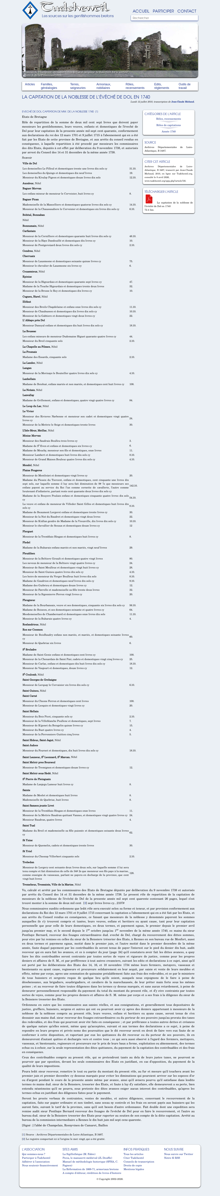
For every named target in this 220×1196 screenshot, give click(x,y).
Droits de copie (133, 1165)
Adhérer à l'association (36, 1161)
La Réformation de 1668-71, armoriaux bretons (91, 1169)
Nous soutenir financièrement (40, 1165)
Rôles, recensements (135, 86)
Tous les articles (133, 1154)
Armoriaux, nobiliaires (103, 86)
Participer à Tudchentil (36, 1158)
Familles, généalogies (49, 86)
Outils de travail (185, 86)
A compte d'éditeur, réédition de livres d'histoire (92, 1173)
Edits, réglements (161, 86)
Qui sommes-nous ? (33, 1154)
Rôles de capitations (168, 125)
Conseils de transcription (139, 1161)
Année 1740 (169, 131)
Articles (30, 84)
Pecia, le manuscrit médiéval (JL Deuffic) (87, 1158)
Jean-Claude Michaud (182, 101)
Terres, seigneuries (78, 86)
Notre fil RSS (172, 1158)
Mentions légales (134, 1169)
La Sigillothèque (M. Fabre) (79, 1154)
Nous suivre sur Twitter (178, 1154)
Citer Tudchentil (134, 1158)
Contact (186, 11)
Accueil (141, 11)
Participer (163, 11)
